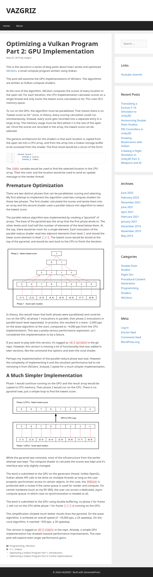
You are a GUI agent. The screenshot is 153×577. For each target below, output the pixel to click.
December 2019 (131, 226)
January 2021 (129, 221)
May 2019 (127, 236)
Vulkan (18, 549)
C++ (12, 549)
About (19, 25)
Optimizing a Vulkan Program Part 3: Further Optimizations (41, 556)
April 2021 (127, 212)
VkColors (11, 71)
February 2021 (130, 216)
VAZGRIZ (21, 10)
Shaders (126, 293)
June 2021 (127, 207)
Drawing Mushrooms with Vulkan (131, 142)
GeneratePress (92, 572)
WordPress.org (130, 342)
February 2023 (130, 197)
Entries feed (128, 332)
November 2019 (131, 231)
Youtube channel (131, 74)
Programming (17, 545)
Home (6, 25)
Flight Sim (127, 274)
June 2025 (127, 193)
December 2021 (131, 202)
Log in (125, 327)
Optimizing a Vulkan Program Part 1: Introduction (36, 552)
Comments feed (131, 337)
